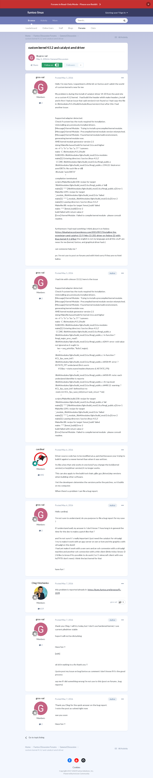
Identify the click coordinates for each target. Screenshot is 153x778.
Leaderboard (31, 28)
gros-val (43, 56)
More (55, 20)
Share (34, 65)
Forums (81, 28)
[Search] (92, 20)
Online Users (47, 28)
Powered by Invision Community (76, 773)
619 (41, 608)
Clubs (93, 28)
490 (41, 475)
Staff (61, 28)
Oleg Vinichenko (40, 582)
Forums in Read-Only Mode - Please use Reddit (74, 4)
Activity (43, 20)
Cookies (76, 767)
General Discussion (59, 59)
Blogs (70, 28)
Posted (64, 78)
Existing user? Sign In (116, 13)
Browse (31, 21)
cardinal (40, 449)
